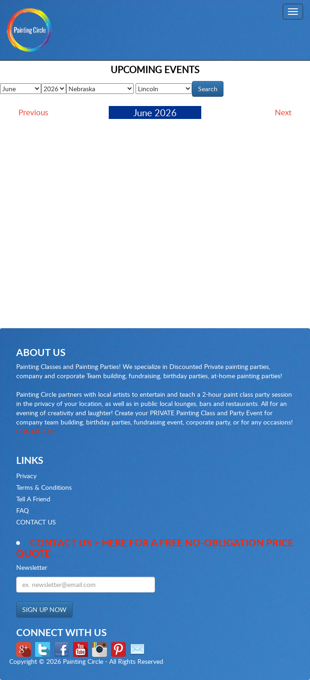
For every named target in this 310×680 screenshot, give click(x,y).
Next (283, 112)
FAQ (22, 510)
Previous (33, 112)
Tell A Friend (33, 498)
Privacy (26, 475)
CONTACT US (36, 431)
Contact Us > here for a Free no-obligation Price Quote (154, 548)
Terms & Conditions (44, 487)
